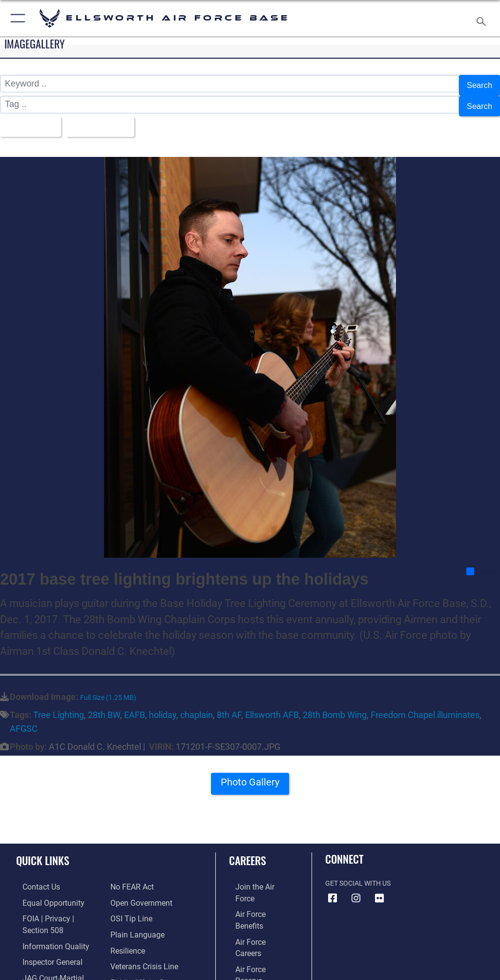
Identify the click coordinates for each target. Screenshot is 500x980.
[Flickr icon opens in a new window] (379, 889)
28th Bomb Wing (335, 706)
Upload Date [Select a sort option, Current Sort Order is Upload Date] (104, 119)
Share (482, 562)
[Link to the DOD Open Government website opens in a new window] (138, 877)
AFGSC (24, 719)
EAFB (134, 706)
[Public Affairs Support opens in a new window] (143, 952)
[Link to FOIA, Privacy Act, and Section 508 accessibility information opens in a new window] (57, 907)
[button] (16, 18)
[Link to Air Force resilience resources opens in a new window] (125, 922)
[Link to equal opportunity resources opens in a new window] (43, 892)
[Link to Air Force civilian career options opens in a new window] (251, 952)
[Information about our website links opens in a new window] (39, 967)
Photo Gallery (250, 776)
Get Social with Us (358, 874)
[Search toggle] (483, 18)
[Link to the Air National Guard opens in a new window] (257, 937)
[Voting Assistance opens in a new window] (137, 967)
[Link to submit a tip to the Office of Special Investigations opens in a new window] (128, 892)
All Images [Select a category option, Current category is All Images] (29, 119)
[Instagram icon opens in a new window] (356, 889)
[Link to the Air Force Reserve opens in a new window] (255, 922)
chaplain (196, 706)
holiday (162, 706)
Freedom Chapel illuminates (425, 706)
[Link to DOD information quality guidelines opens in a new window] (45, 922)
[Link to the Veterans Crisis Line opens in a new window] (140, 937)
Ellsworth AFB (272, 706)
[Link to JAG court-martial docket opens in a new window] (55, 952)
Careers (247, 851)
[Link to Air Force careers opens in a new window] (255, 907)
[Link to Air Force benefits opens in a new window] (255, 892)
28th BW (104, 706)
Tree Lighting (58, 706)
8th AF (229, 706)
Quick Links (42, 851)
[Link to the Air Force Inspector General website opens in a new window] (43, 937)
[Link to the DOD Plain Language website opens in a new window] (134, 907)
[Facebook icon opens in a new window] (332, 889)
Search (478, 84)
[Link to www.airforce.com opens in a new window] (255, 877)
